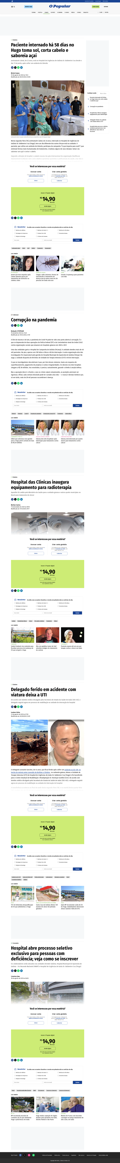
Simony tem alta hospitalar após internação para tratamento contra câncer (47, 441)
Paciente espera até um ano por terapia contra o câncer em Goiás (71, 647)
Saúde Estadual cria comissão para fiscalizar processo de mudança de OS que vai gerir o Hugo (22, 648)
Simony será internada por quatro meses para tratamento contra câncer (72, 441)
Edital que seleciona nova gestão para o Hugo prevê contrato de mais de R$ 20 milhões (22, 441)
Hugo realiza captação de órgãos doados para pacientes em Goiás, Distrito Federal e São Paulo (46, 1117)
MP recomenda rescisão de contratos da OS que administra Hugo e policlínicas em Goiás (21, 1117)
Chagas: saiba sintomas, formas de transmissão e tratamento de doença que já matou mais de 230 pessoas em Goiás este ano (47, 277)
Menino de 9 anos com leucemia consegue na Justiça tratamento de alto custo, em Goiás (72, 1117)
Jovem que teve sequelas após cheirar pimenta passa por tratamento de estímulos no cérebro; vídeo (21, 277)
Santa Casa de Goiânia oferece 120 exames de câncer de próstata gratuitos (47, 907)
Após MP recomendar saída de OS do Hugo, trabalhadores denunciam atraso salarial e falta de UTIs (72, 907)
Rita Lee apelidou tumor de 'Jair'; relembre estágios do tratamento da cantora (46, 648)
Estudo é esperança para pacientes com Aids (72, 275)
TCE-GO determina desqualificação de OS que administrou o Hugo (22, 906)
